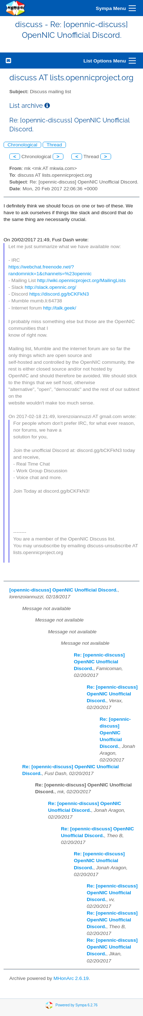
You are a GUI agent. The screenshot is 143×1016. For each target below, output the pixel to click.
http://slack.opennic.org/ (50, 287)
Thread (54, 144)
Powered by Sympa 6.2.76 (76, 1005)
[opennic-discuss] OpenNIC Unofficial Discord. (63, 590)
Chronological (22, 144)
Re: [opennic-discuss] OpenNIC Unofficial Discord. (99, 661)
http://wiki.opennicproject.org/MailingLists (81, 280)
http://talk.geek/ (59, 308)
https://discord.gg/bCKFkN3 (59, 294)
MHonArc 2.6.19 (71, 978)
